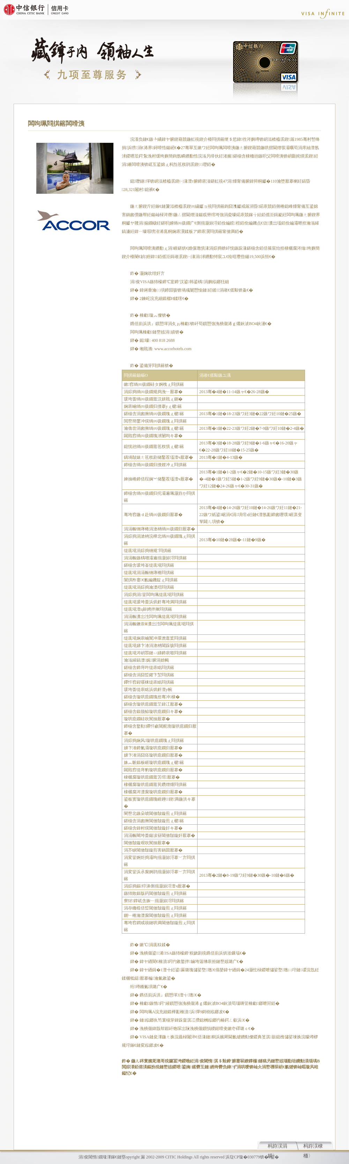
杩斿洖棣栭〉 (313, 1146)
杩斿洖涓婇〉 (277, 1146)
